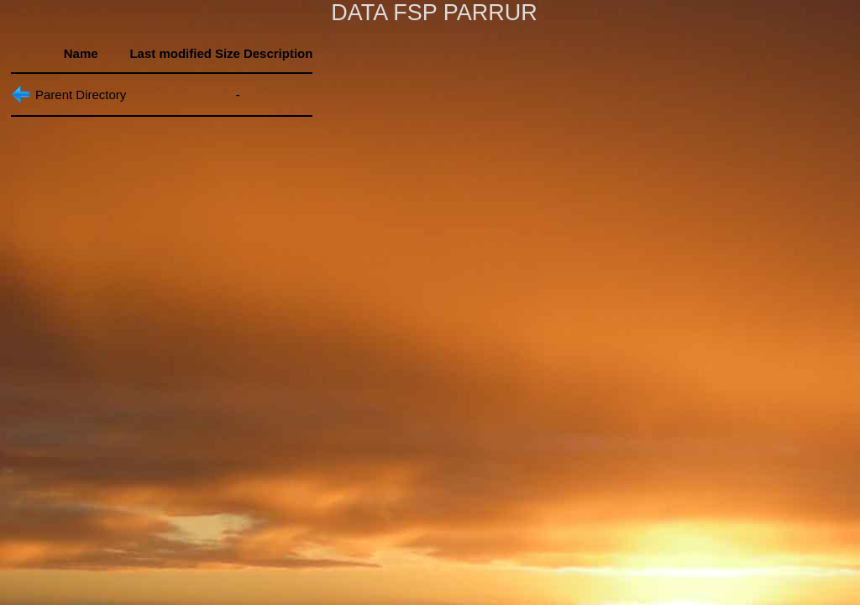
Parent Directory (80, 94)
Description (278, 53)
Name (81, 53)
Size (227, 53)
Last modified (170, 53)
